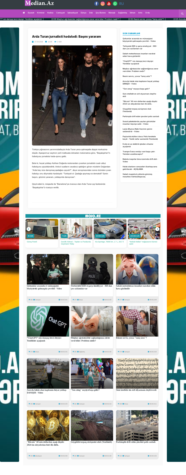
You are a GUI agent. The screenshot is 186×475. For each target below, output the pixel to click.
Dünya (83, 12)
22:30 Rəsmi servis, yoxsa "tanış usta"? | (164, 19)
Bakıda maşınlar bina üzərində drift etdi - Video (140, 160)
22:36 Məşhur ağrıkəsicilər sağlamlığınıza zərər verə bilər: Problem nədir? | (103, 19)
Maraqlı (112, 12)
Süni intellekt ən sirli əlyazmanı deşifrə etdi (139, 95)
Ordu (147, 12)
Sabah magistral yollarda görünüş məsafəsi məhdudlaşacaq (137, 175)
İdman (132, 12)
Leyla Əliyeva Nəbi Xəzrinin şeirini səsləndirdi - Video (137, 130)
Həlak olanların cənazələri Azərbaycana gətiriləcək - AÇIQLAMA (140, 167)
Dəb (91, 12)
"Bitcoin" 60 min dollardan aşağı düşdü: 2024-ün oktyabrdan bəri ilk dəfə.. (140, 102)
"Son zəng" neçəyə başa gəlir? (136, 89)
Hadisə (50, 12)
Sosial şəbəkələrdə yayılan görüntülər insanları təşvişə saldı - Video (139, 122)
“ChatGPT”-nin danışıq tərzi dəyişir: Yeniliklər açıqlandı (138, 62)
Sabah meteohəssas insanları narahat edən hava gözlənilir (139, 54)
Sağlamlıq (122, 12)
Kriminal (40, 12)
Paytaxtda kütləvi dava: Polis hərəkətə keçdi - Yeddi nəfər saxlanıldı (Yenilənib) (140, 137)
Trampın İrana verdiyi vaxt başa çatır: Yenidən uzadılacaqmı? (139, 152)
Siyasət (31, 12)
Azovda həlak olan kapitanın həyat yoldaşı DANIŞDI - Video (141, 82)
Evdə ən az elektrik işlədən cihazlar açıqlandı (138, 145)
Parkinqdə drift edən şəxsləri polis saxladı (141, 116)
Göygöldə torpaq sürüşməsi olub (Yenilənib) (137, 110)
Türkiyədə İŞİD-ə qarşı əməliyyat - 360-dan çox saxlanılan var (140, 47)
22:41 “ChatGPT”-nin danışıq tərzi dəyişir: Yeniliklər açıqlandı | (32, 19)
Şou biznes (101, 12)
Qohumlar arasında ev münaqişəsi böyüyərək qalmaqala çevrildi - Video (139, 39)
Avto (140, 12)
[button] (29, 229)
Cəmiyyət (60, 12)
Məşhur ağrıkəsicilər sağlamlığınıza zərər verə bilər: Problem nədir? (140, 70)
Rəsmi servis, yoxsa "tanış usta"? (137, 76)
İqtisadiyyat (73, 12)
